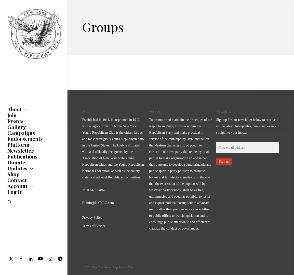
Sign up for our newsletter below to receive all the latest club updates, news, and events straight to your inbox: (246, 126)
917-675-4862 (95, 190)
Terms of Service (94, 226)
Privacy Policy (92, 217)
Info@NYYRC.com (100, 203)
